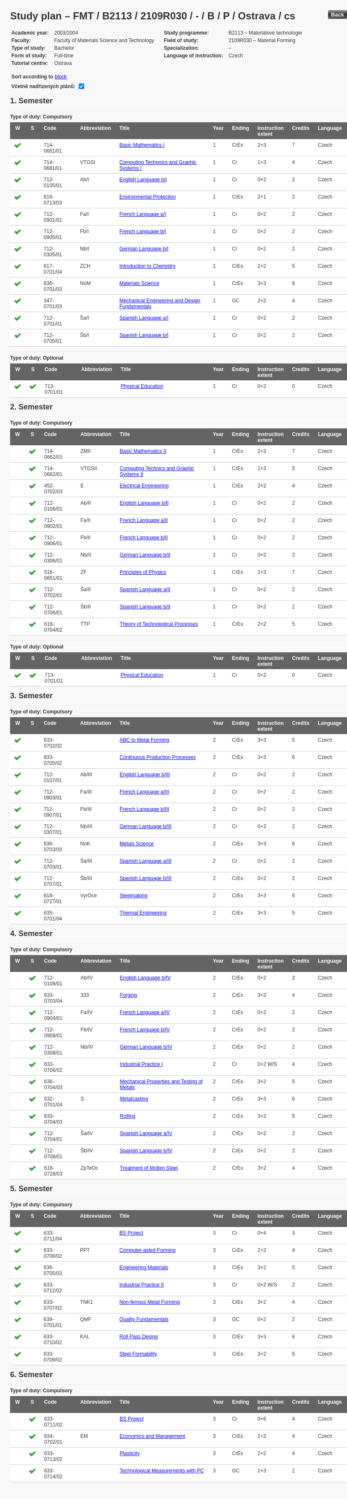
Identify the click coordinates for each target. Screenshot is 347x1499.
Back (337, 14)
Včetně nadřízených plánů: (43, 86)
